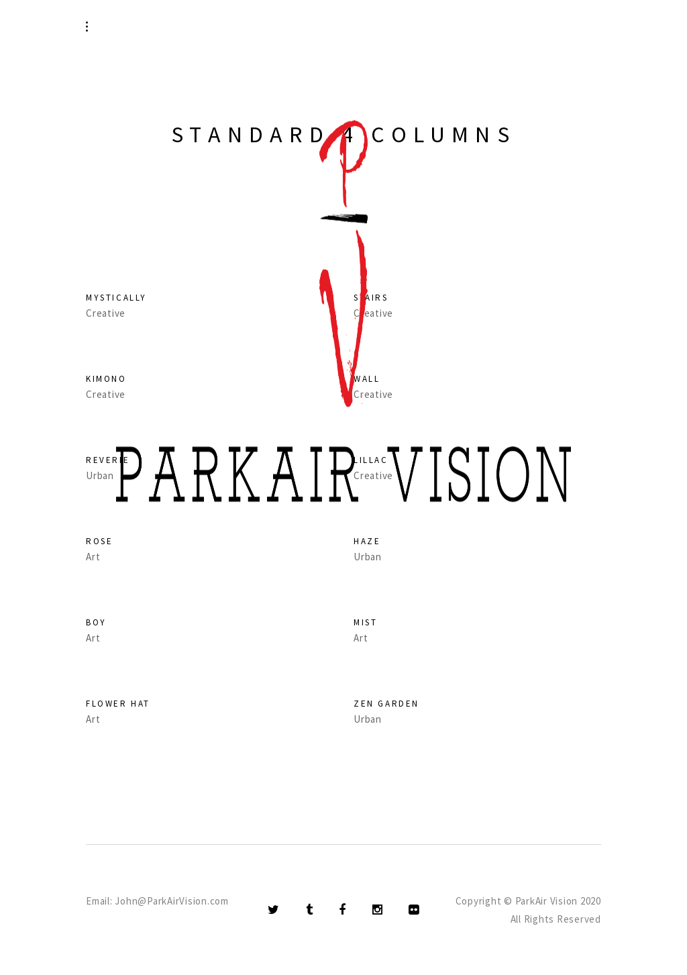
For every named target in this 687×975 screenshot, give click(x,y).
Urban (368, 719)
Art (93, 638)
